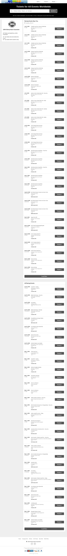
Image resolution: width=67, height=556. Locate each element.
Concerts (46, 1)
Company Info (25, 538)
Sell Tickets (35, 538)
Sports (39, 1)
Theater (54, 1)
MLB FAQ (46, 538)
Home (20, 538)
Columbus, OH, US (28, 23)
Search (53, 11)
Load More (44, 276)
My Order (41, 538)
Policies (30, 538)
